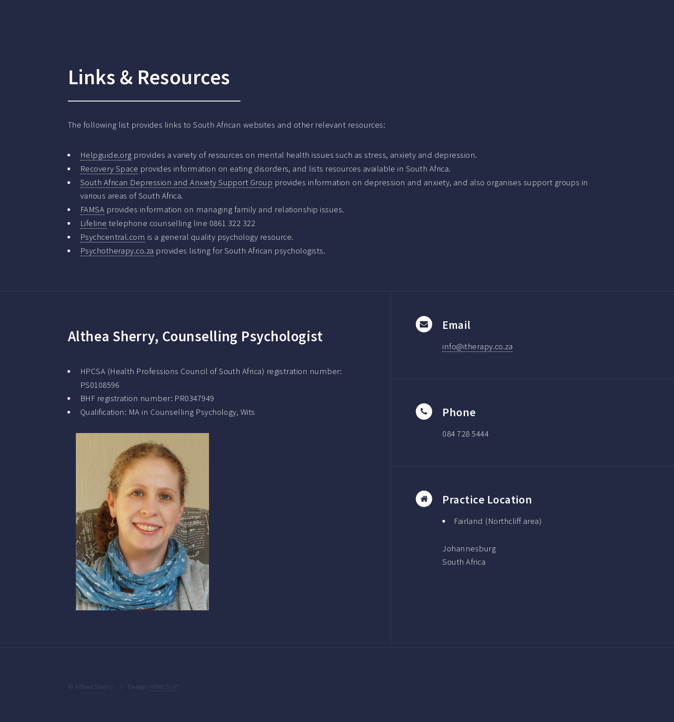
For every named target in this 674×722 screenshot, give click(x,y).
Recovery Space (109, 169)
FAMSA (92, 209)
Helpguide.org (106, 155)
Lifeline (93, 223)
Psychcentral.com (112, 237)
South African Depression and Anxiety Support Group (176, 182)
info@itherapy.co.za (477, 346)
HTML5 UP (164, 686)
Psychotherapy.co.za (117, 251)
